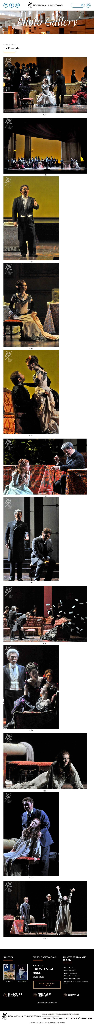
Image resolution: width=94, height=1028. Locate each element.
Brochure (9, 973)
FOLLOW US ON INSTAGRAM (45, 995)
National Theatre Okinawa (72, 978)
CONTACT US (73, 995)
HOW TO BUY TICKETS (47, 984)
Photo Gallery (22, 973)
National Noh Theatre (70, 973)
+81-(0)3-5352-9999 (43, 971)
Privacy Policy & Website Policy (47, 1003)
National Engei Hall (69, 970)
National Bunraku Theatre (72, 976)
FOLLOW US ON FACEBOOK (15, 995)
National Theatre (69, 968)
